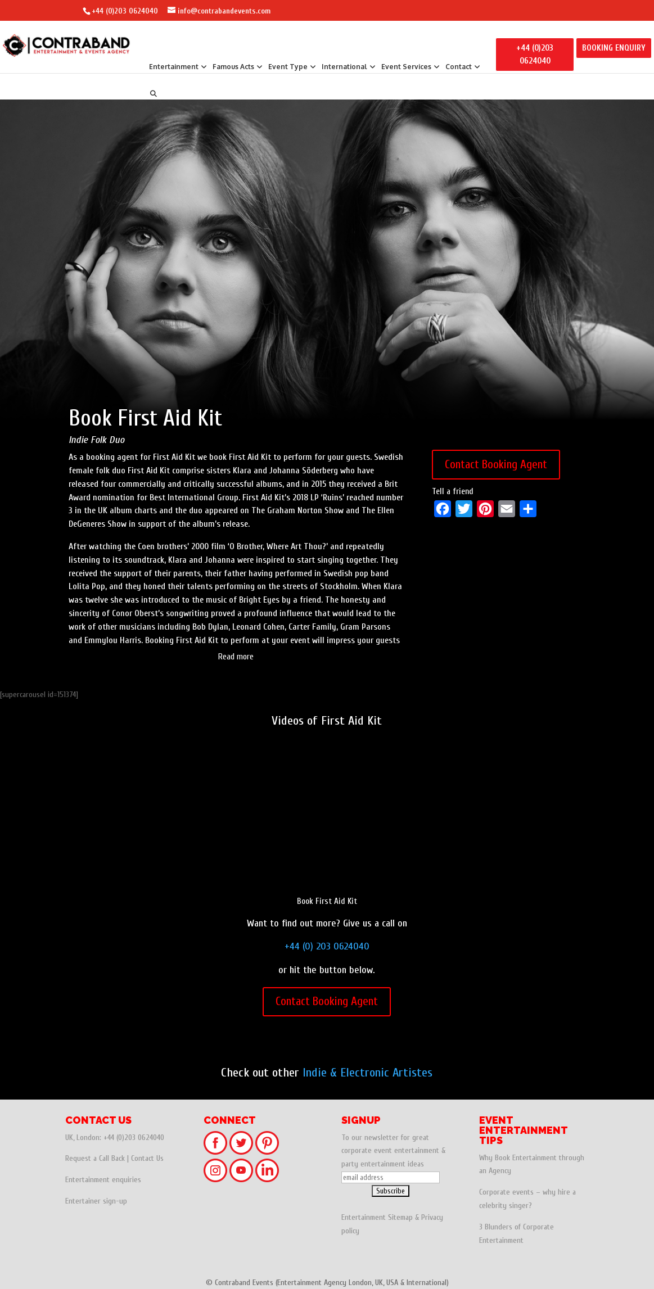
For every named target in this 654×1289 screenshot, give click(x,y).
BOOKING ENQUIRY (614, 48)
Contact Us (147, 1158)
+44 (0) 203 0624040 (327, 946)
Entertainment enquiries (103, 1179)
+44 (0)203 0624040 (125, 11)
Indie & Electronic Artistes (367, 1072)
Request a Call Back (95, 1158)
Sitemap (400, 1217)
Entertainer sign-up (96, 1201)
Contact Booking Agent (496, 464)
